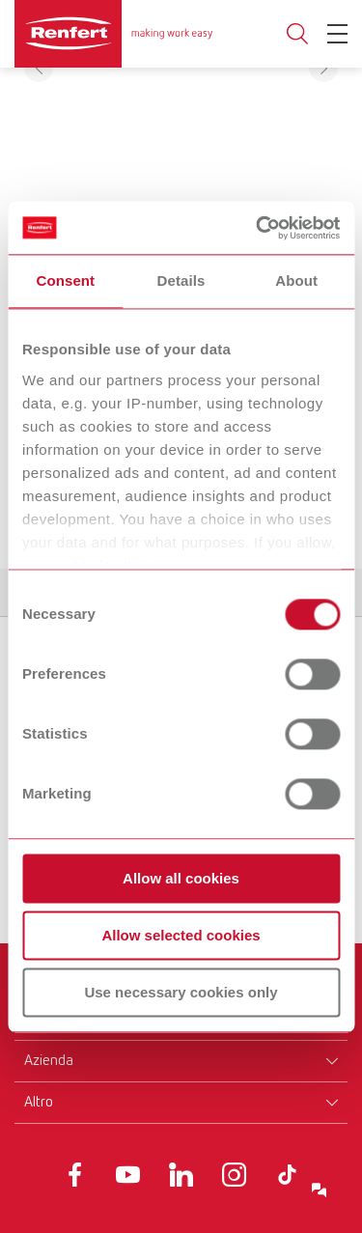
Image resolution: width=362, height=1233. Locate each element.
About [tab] (296, 280)
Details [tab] (181, 280)
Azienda (48, 1061)
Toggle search (297, 34)
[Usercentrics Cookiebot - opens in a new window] (258, 227)
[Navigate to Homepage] (113, 34)
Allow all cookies (181, 878)
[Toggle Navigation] (337, 34)
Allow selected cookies (180, 935)
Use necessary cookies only (180, 992)
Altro (38, 1102)
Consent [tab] (65, 280)
